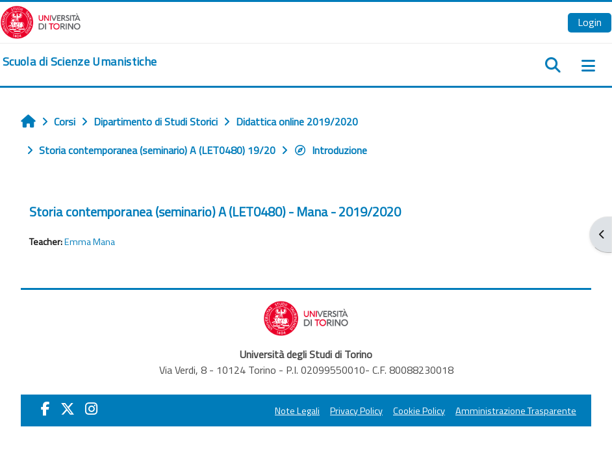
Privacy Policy (356, 411)
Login (590, 22)
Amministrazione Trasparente (515, 411)
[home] (80, 62)
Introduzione (330, 150)
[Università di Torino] (40, 21)
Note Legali (297, 411)
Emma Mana (89, 242)
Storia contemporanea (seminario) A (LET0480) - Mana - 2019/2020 (215, 212)
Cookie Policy (419, 411)
